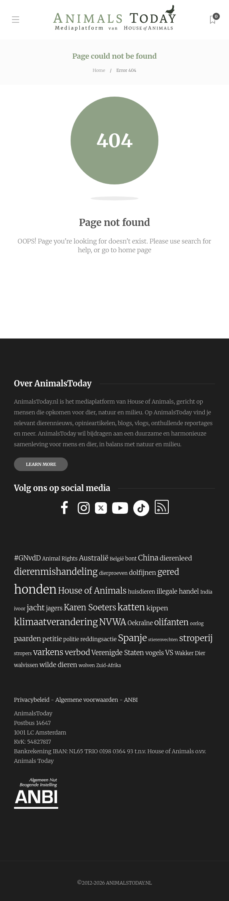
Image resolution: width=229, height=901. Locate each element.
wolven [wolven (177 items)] (87, 665)
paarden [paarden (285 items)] (27, 638)
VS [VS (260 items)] (169, 653)
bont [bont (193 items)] (131, 558)
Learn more (41, 464)
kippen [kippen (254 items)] (157, 608)
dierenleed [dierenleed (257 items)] (176, 558)
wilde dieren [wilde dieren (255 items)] (58, 665)
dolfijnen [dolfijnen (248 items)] (142, 572)
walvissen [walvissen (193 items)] (26, 665)
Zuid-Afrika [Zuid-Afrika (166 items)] (108, 665)
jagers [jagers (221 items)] (54, 608)
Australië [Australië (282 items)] (94, 558)
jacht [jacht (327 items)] (36, 607)
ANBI (131, 699)
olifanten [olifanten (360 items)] (171, 622)
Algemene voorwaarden (86, 699)
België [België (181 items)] (117, 559)
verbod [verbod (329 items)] (77, 652)
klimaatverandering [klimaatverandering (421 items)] (56, 622)
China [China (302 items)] (148, 557)
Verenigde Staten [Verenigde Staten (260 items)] (117, 653)
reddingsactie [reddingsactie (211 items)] (98, 639)
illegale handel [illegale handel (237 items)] (177, 591)
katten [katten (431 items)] (131, 607)
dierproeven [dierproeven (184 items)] (113, 573)
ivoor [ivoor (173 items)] (20, 609)
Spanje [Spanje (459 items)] (132, 638)
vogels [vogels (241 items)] (154, 653)
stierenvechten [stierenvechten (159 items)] (163, 639)
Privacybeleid (31, 699)
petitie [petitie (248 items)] (52, 639)
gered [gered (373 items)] (168, 572)
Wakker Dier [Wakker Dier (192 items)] (190, 653)
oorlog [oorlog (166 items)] (196, 623)
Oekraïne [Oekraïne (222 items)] (140, 623)
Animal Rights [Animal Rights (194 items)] (60, 558)
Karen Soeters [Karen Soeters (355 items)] (90, 607)
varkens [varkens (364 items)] (48, 652)
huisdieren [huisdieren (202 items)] (142, 591)
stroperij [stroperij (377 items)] (196, 638)
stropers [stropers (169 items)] (23, 653)
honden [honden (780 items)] (35, 589)
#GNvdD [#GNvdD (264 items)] (27, 558)
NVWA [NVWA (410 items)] (112, 622)
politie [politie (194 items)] (71, 639)
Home (99, 70)
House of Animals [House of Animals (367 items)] (92, 591)
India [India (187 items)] (206, 592)
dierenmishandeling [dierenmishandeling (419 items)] (56, 571)
